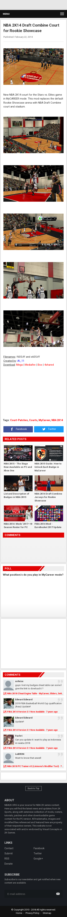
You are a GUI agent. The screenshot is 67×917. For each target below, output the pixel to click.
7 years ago (52, 712)
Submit (8, 853)
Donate (8, 863)
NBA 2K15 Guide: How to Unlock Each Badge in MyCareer (47, 467)
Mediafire (30, 364)
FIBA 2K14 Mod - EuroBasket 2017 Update (47, 526)
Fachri (19, 735)
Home (19, 913)
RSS (6, 858)
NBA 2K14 (57, 420)
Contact (8, 848)
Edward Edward (24, 699)
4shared (49, 364)
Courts (33, 420)
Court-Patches (19, 420)
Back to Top (33, 788)
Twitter (49, 429)
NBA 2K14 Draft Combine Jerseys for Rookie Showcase (48, 497)
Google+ (38, 858)
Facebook (18, 429)
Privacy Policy (32, 913)
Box (40, 364)
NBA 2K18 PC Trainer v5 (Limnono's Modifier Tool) (33, 766)
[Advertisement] (33, 392)
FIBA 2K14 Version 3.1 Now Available (25, 712)
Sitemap (47, 913)
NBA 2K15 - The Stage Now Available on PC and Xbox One (18, 467)
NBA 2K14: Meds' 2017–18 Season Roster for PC (18, 526)
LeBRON (19, 754)
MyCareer (44, 420)
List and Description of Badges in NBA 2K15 (16, 495)
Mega (19, 364)
